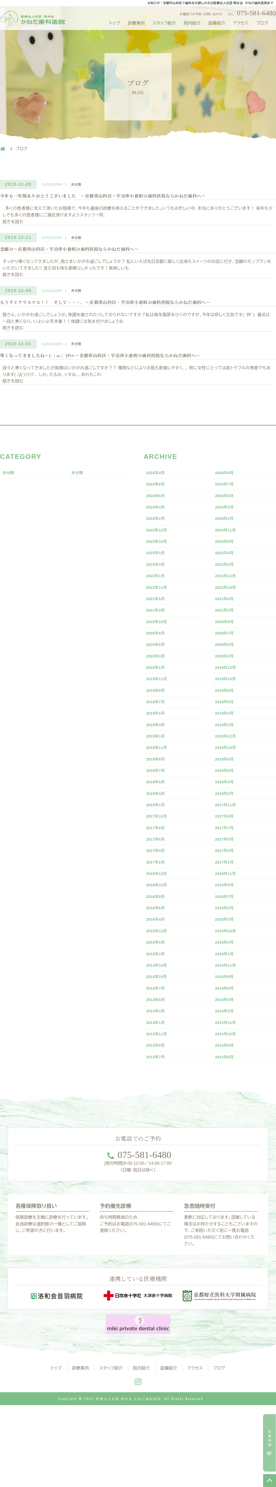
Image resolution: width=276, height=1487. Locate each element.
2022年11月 (159, 611)
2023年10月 (159, 559)
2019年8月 (226, 726)
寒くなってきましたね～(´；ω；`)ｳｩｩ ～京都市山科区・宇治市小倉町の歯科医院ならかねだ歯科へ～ (118, 364)
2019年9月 (157, 726)
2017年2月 (157, 919)
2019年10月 (228, 713)
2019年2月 (226, 765)
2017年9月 (226, 868)
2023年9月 (226, 559)
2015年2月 (157, 1022)
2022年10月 (228, 611)
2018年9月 (157, 804)
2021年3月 (157, 636)
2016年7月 (226, 958)
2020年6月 (157, 675)
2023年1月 (157, 598)
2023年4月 (226, 572)
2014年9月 (226, 1048)
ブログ (262, 23)
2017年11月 (228, 855)
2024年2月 (157, 533)
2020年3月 (157, 688)
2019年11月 (159, 713)
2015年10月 (228, 996)
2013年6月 (226, 1138)
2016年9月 (226, 945)
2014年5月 (157, 1074)
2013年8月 (226, 1125)
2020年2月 (226, 688)
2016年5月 (226, 971)
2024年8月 (157, 495)
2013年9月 (157, 1125)
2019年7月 (157, 739)
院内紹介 (192, 23)
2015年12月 (159, 996)
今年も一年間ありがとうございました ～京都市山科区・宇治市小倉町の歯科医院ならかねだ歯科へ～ (121, 198)
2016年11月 (228, 932)
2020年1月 (157, 700)
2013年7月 (157, 1138)
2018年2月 (226, 842)
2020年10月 (159, 649)
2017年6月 (157, 893)
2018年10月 (228, 791)
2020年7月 (226, 662)
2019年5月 (157, 752)
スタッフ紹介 (164, 23)
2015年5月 (157, 1009)
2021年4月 (226, 624)
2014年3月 (157, 1086)
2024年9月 (226, 482)
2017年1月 (226, 919)
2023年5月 (157, 572)
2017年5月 (226, 893)
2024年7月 (226, 495)
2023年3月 (157, 585)
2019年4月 (226, 752)
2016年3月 (226, 984)
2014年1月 (157, 1099)
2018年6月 (226, 816)
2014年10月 (159, 1048)
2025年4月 (157, 482)
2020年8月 (157, 662)
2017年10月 (159, 868)
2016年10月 (159, 945)
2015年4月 (226, 1009)
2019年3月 (157, 765)
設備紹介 (216, 23)
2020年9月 (226, 649)
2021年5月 (157, 624)
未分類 (77, 184)
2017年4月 (157, 906)
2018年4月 (226, 829)
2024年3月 (226, 520)
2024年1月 (226, 533)
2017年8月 (157, 881)
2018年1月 (157, 855)
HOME (2, 149)
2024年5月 (226, 508)
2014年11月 (228, 1035)
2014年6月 (226, 1061)
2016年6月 (157, 971)
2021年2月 (226, 636)
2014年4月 (226, 1074)
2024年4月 (157, 520)
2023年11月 (228, 546)
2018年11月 (159, 791)
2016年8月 (157, 958)
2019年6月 (226, 739)
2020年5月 (226, 675)
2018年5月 (157, 829)
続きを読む (13, 224)
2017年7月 (226, 881)
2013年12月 (228, 1099)
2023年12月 (159, 546)
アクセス (240, 23)
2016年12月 (159, 932)
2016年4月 (157, 984)
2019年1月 (157, 778)
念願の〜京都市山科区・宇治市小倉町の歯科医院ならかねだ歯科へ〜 (81, 253)
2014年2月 (226, 1086)
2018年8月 (226, 804)
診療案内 (136, 23)
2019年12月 (228, 700)
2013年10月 (228, 1112)
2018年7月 (157, 816)
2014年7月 (157, 1061)
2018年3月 (157, 842)
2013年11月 (159, 1112)
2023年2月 (226, 585)
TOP (269, 1480)
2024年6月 (157, 508)
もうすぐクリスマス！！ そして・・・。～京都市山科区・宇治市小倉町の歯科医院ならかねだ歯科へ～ (123, 308)
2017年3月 (226, 906)
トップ (114, 23)
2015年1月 (226, 1022)
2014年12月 (159, 1035)
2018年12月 (228, 778)
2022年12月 (228, 598)
